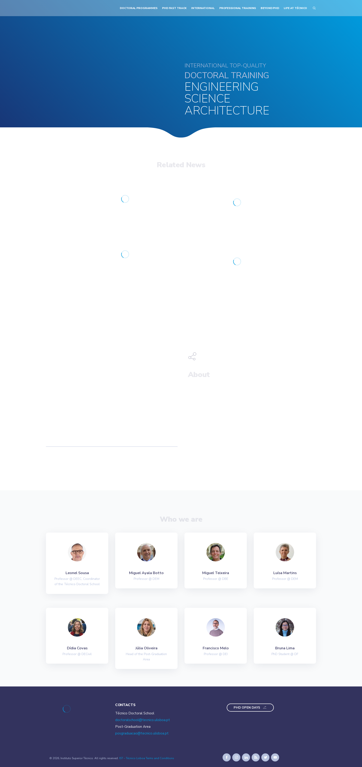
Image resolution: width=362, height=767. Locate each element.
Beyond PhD (270, 8)
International (202, 8)
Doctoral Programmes (138, 8)
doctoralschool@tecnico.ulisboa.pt (142, 720)
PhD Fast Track (174, 8)
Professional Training (237, 8)
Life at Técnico (295, 8)
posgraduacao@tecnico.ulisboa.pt (142, 733)
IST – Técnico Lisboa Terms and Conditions (146, 758)
